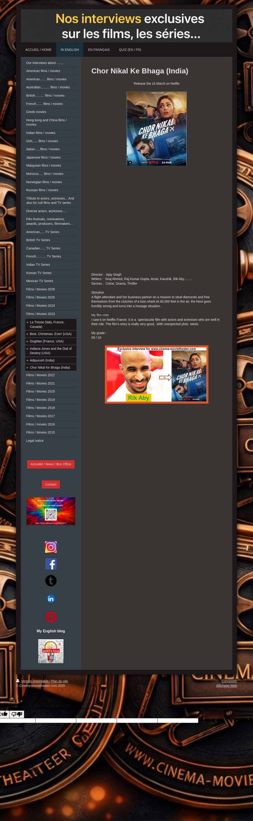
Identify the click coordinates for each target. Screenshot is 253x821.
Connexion (229, 681)
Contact (50, 484)
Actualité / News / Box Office (51, 464)
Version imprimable (32, 681)
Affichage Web (226, 686)
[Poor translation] (16, 714)
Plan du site (59, 681)
